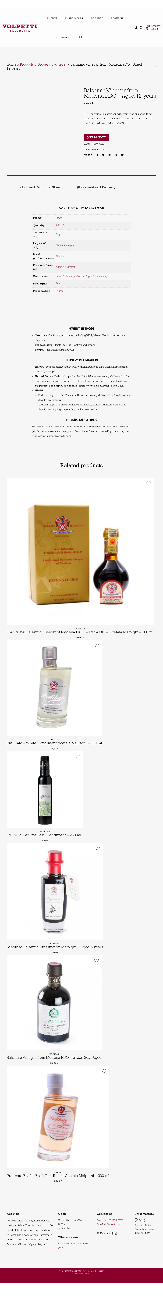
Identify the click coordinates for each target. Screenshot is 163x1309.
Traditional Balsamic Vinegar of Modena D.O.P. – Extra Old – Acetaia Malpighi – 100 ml (81, 637)
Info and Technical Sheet (29, 187)
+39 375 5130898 (115, 1247)
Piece (59, 217)
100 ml (59, 225)
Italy (58, 234)
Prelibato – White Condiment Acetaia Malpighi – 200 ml (57, 755)
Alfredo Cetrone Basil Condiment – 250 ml (45, 847)
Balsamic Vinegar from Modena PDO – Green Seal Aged (57, 1080)
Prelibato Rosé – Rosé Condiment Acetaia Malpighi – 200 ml (60, 1203)
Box (58, 283)
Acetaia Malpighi (65, 266)
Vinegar (60, 65)
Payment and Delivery (75, 187)
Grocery (44, 65)
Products (27, 65)
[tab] (29, 187)
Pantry (59, 290)
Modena (60, 256)
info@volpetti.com (112, 1251)
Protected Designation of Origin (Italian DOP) (81, 275)
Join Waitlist (96, 137)
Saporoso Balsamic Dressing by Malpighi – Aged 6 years (57, 963)
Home (11, 65)
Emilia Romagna (65, 245)
